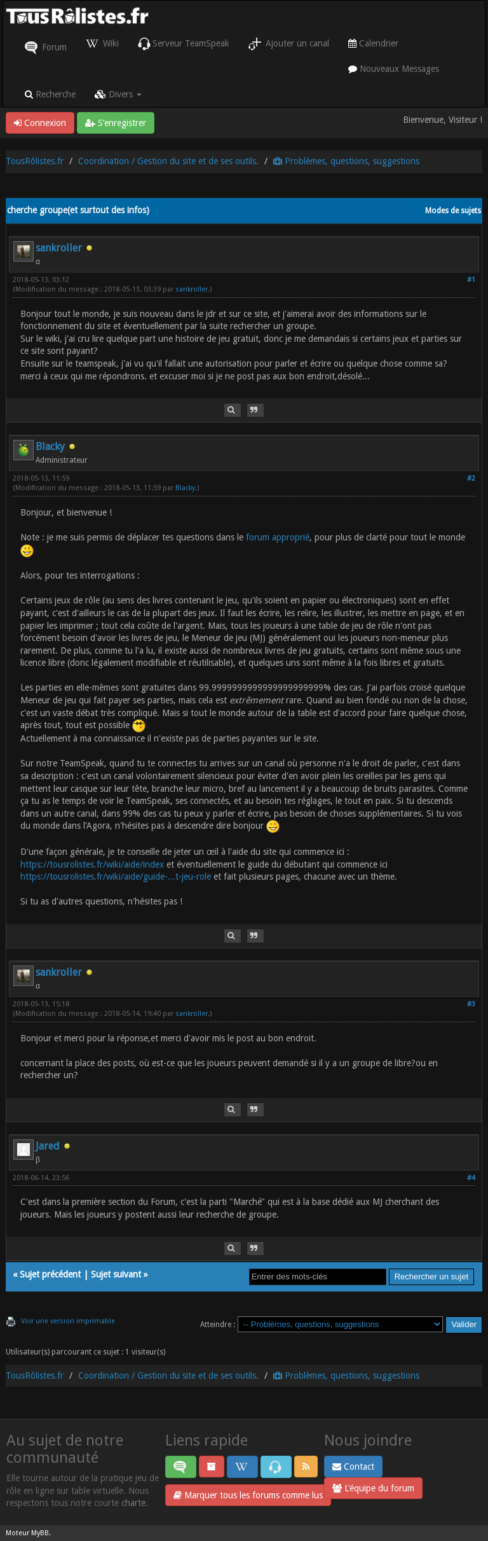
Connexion (40, 123)
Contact (353, 1466)
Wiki (102, 44)
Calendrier (373, 43)
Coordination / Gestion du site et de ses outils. (168, 161)
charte (133, 1503)
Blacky (50, 446)
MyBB (40, 1533)
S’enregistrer (115, 123)
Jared (48, 1146)
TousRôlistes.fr (35, 161)
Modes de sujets (453, 210)
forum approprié (277, 537)
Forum (46, 47)
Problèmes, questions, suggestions (346, 161)
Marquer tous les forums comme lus (248, 1495)
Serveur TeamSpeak (183, 44)
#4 (471, 1178)
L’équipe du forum (373, 1488)
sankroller (59, 248)
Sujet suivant (116, 1274)
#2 (471, 478)
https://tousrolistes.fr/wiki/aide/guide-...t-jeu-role (115, 876)
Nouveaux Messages (393, 69)
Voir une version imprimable (68, 1321)
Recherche (50, 94)
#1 (471, 280)
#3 (471, 1004)
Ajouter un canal (288, 44)
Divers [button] (118, 94)
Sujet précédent (50, 1274)
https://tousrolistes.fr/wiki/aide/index (92, 864)
